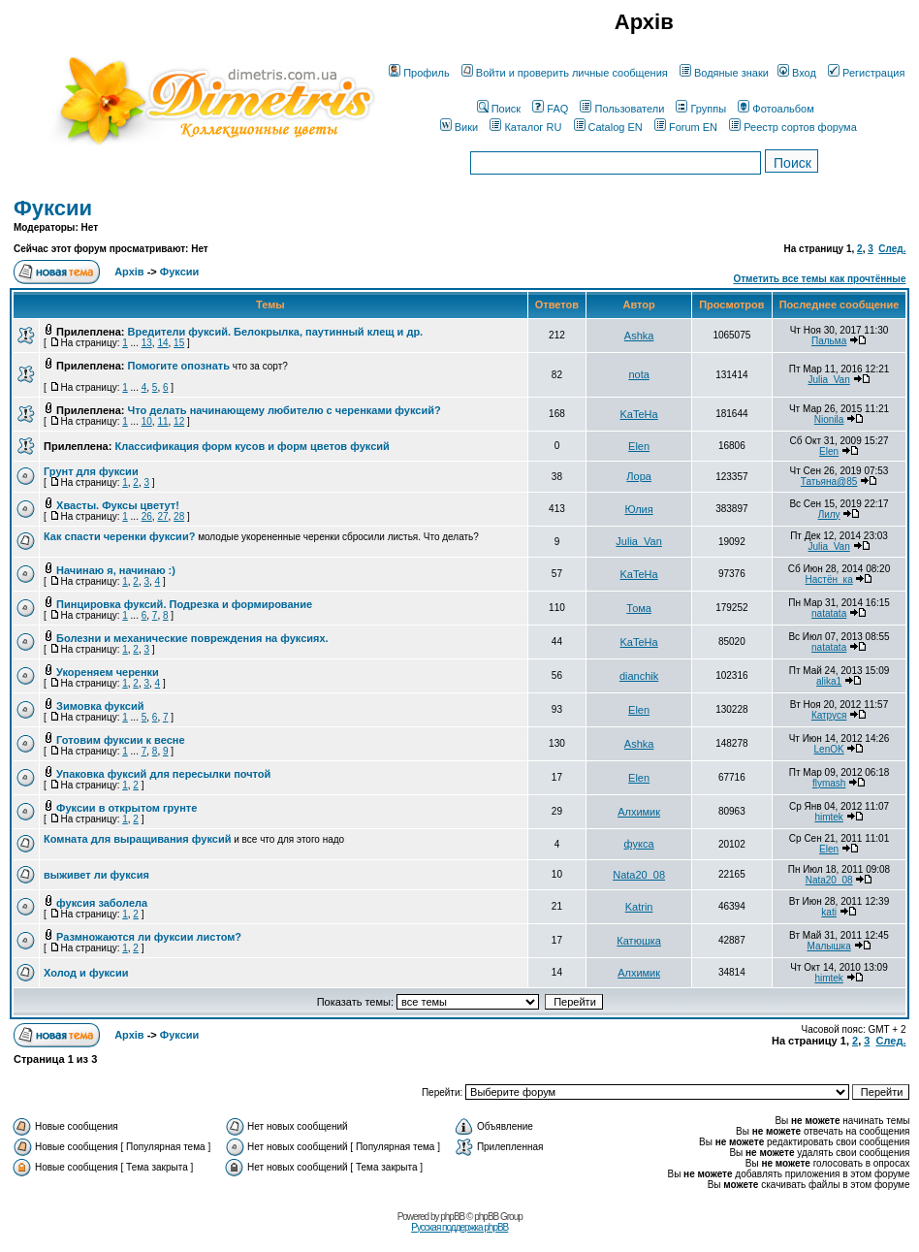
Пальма (828, 341)
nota (638, 374)
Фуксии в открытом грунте (126, 808)
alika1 (828, 681)
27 (162, 516)
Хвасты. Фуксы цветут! (117, 505)
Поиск (499, 108)
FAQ (550, 108)
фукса (639, 844)
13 (147, 342)
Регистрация (866, 73)
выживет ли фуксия (96, 875)
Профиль (419, 73)
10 (147, 421)
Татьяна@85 (829, 481)
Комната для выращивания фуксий (137, 839)
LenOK (829, 749)
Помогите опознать (179, 365)
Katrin (639, 907)
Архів (128, 271)
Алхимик (639, 812)
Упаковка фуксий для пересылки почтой (163, 774)
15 (179, 342)
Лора (638, 476)
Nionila (829, 419)
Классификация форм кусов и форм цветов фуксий (251, 446)
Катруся (829, 715)
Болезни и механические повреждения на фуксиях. (192, 638)
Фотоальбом (776, 108)
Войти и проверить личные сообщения (564, 73)
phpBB (452, 1216)
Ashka (639, 335)
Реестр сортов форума (793, 127)
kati (829, 912)
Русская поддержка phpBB (459, 1227)
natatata (828, 613)
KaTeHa (639, 414)
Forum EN (685, 127)
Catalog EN (608, 127)
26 (147, 516)
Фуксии (53, 208)
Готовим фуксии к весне (120, 740)
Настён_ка (829, 579)
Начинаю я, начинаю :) (115, 570)
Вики (459, 127)
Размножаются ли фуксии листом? (148, 937)
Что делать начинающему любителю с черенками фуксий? (284, 410)
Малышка (829, 946)
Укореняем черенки (107, 672)
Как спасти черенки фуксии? (119, 536)
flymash (828, 783)
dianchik (638, 676)
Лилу (829, 514)
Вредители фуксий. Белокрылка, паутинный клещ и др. (276, 331)
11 (162, 421)
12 (179, 421)
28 (179, 516)
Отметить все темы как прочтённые (819, 278)
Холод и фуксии (86, 973)
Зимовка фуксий (99, 706)
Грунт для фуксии (91, 471)
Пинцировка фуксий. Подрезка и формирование (184, 604)
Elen (639, 446)
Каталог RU (525, 127)
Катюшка (639, 941)
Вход (796, 73)
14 (162, 342)
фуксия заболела (101, 903)
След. (891, 248)
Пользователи (622, 108)
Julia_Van (829, 379)
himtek (828, 817)
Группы (701, 108)
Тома (638, 608)
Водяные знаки (724, 73)
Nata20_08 (639, 875)
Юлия (639, 509)
